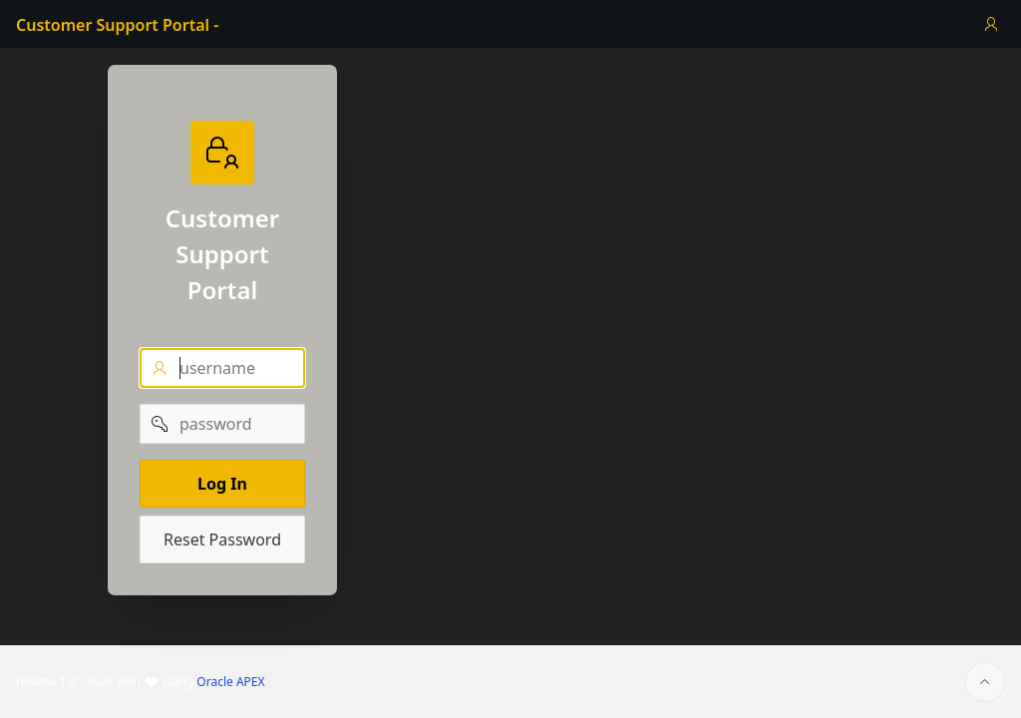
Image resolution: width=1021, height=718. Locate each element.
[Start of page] (985, 682)
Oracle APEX (230, 681)
